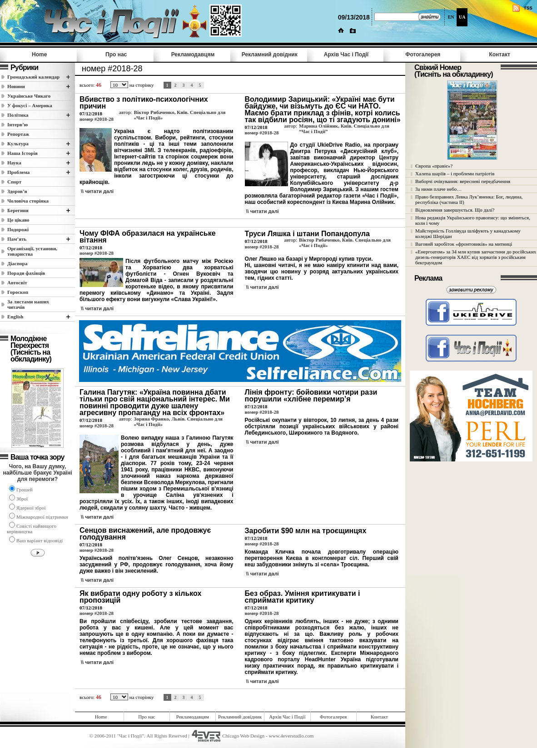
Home (39, 54)
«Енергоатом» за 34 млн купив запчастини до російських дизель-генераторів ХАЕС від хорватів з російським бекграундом (475, 257)
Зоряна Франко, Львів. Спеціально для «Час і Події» (178, 421)
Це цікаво (18, 220)
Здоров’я (17, 191)
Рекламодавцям (193, 54)
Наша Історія (22, 153)
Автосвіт (17, 282)
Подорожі (18, 229)
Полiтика (18, 115)
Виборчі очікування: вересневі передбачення (462, 181)
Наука (14, 162)
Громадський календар (33, 76)
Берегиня (18, 210)
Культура (18, 143)
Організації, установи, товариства (32, 251)
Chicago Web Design (243, 735)
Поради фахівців (26, 273)
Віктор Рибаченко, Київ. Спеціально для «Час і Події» (180, 114)
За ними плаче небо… (438, 189)
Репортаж (18, 134)
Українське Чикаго (28, 96)
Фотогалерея (422, 54)
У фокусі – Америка (29, 105)
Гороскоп (17, 292)
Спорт (14, 181)
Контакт (499, 54)
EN (451, 17)
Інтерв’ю (17, 124)
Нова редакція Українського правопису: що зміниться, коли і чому (472, 220)
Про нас (116, 54)
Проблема (18, 172)
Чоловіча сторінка (28, 200)
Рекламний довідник (270, 54)
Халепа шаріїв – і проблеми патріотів (454, 173)
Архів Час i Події (346, 54)
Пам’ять (16, 239)
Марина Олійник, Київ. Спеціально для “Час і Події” (344, 128)
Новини (16, 86)
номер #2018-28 (97, 119)
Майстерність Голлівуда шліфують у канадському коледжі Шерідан (468, 233)
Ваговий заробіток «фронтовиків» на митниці (463, 244)
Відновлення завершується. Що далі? (454, 210)
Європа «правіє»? (433, 165)
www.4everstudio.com (290, 735)
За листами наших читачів (28, 304)
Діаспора (17, 263)
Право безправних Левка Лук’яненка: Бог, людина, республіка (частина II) (468, 199)
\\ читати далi (97, 191)
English (15, 316)
